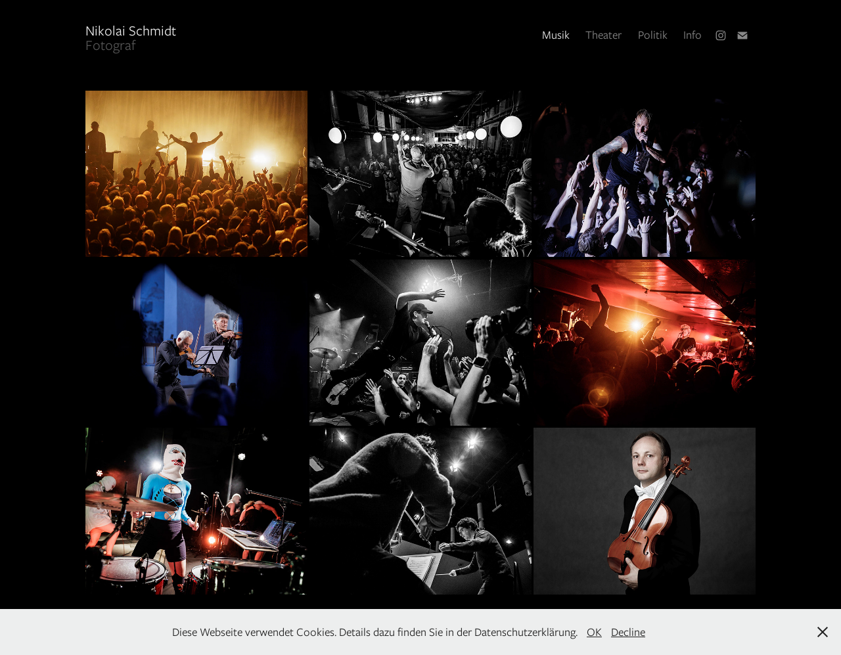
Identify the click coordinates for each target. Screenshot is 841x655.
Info (692, 35)
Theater (603, 35)
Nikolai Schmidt (173, 30)
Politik (653, 35)
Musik (556, 35)
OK (594, 632)
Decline (628, 632)
